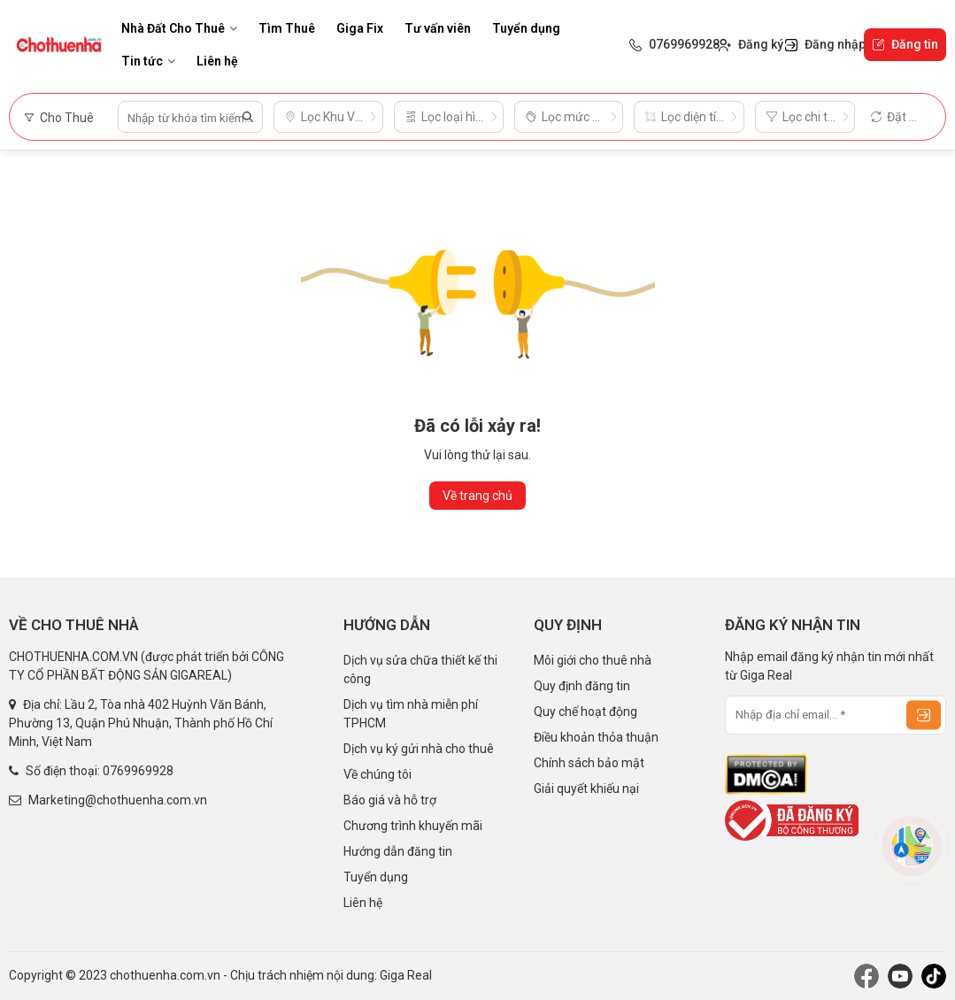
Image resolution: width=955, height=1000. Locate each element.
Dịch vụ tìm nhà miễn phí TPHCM (410, 713)
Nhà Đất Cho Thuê (179, 28)
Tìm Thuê (286, 28)
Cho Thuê (59, 118)
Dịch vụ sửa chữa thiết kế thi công (420, 669)
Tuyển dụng (526, 28)
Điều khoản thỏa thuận (596, 737)
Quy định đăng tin (582, 686)
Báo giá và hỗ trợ (389, 800)
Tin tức (148, 61)
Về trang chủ (477, 495)
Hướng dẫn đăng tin (397, 851)
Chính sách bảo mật (589, 763)
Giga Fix (359, 28)
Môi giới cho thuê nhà (592, 660)
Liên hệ (217, 61)
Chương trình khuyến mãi (412, 826)
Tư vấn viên (437, 28)
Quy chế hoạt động (585, 711)
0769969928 (138, 771)
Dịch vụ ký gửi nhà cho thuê (418, 749)
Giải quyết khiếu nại (586, 788)
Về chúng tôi (377, 774)
